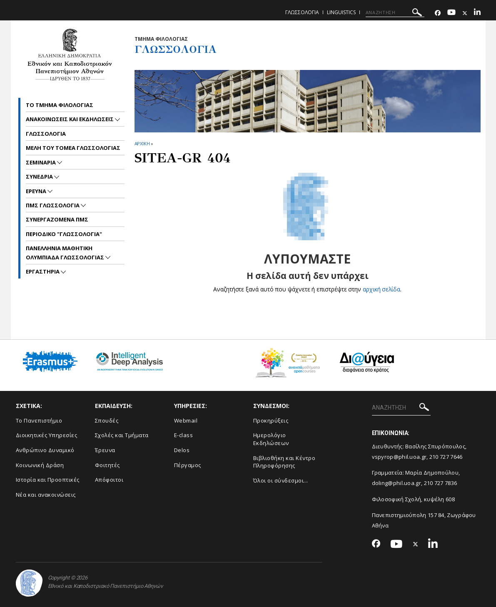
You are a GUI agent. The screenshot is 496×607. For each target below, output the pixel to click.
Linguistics (341, 12)
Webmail (186, 420)
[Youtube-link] (451, 13)
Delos (182, 450)
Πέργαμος (187, 465)
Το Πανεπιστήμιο (39, 420)
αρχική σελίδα (382, 289)
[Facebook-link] (438, 13)
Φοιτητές (107, 465)
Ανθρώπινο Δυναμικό (45, 450)
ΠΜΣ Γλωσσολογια (53, 205)
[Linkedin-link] (477, 13)
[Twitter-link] (464, 13)
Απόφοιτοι (109, 479)
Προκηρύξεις (271, 420)
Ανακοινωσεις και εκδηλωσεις (70, 119)
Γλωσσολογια (302, 12)
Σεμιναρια (41, 162)
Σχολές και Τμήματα (122, 435)
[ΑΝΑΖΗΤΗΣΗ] (395, 12)
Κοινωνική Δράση (40, 465)
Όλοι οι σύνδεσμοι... (280, 480)
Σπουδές (107, 420)
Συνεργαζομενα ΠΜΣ (57, 219)
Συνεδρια (40, 176)
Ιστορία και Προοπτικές (48, 479)
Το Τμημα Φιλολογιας (59, 105)
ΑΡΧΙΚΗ (142, 143)
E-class (183, 435)
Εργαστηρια (43, 271)
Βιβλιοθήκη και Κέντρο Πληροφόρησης (284, 462)
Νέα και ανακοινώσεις (46, 494)
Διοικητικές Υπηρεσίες (46, 435)
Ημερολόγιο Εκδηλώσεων (271, 439)
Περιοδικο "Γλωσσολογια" (64, 234)
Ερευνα (36, 191)
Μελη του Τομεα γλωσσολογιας (73, 148)
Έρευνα (105, 450)
